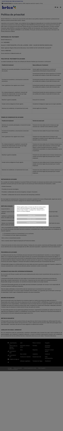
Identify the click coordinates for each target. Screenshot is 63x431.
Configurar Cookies (31, 222)
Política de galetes (26, 211)
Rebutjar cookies (31, 219)
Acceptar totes (31, 215)
